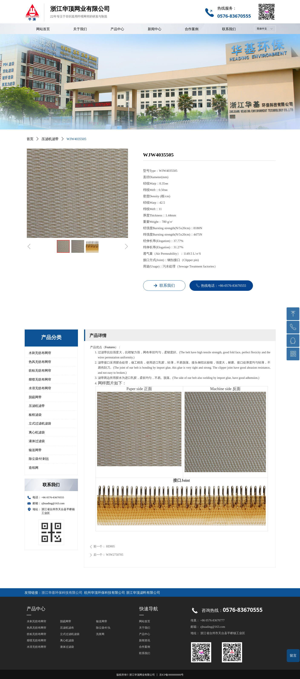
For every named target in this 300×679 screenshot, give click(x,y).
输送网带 (35, 450)
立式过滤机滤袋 (40, 423)
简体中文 (262, 28)
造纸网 (33, 467)
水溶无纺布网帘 (40, 388)
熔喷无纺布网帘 (40, 379)
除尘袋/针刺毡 (39, 458)
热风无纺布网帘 (40, 362)
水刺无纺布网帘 (40, 353)
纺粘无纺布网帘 (40, 370)
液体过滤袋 (37, 441)
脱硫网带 (35, 397)
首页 (30, 139)
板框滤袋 (35, 414)
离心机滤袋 (37, 432)
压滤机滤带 (37, 406)
